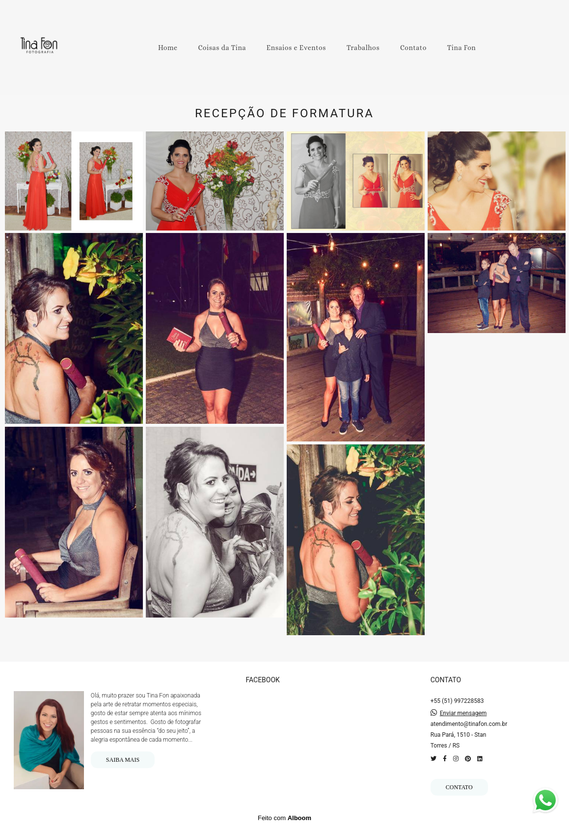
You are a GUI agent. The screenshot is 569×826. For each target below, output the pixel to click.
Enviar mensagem (463, 713)
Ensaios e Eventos (296, 48)
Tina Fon (461, 48)
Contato (413, 48)
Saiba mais (122, 759)
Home (168, 48)
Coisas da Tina (222, 48)
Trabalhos (363, 48)
